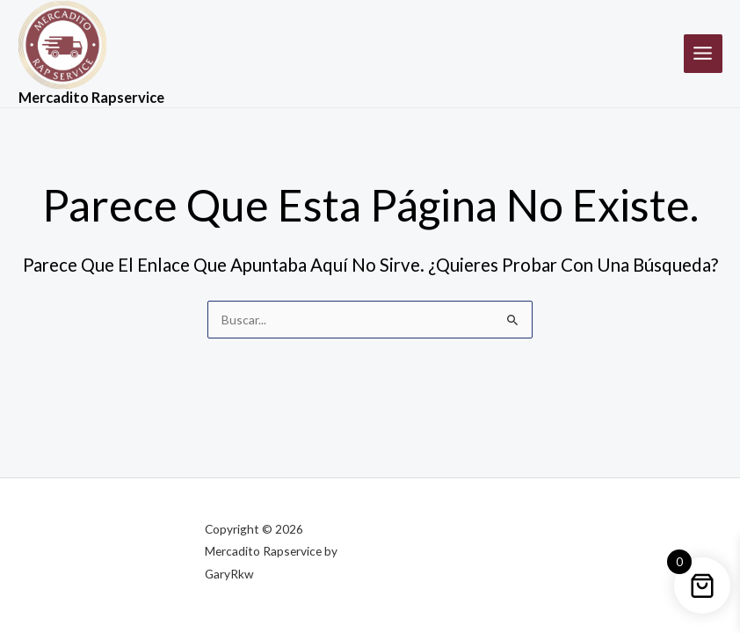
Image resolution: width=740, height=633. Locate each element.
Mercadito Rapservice (91, 97)
